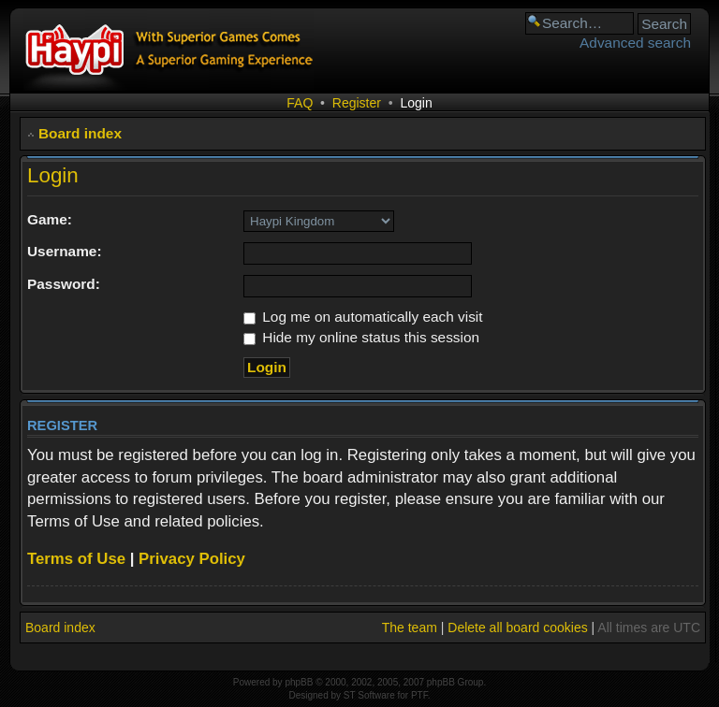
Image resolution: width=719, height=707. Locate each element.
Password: (63, 284)
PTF (419, 695)
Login (416, 102)
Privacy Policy (192, 559)
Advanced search (635, 42)
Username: (64, 251)
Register (356, 102)
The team (409, 627)
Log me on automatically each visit (363, 317)
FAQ (299, 102)
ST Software (369, 695)
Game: (49, 219)
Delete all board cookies (517, 627)
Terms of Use (76, 559)
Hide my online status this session (361, 337)
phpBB (299, 682)
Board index (80, 133)
